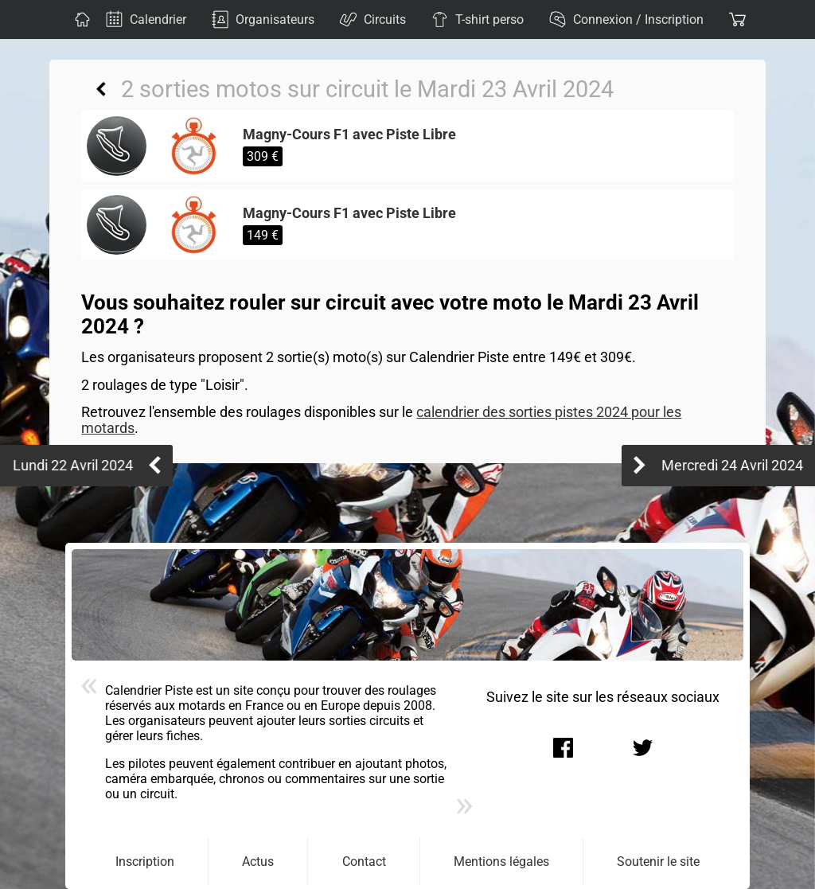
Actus (258, 861)
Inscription (144, 861)
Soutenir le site (658, 861)
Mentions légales (501, 861)
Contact (364, 861)
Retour (101, 89)
